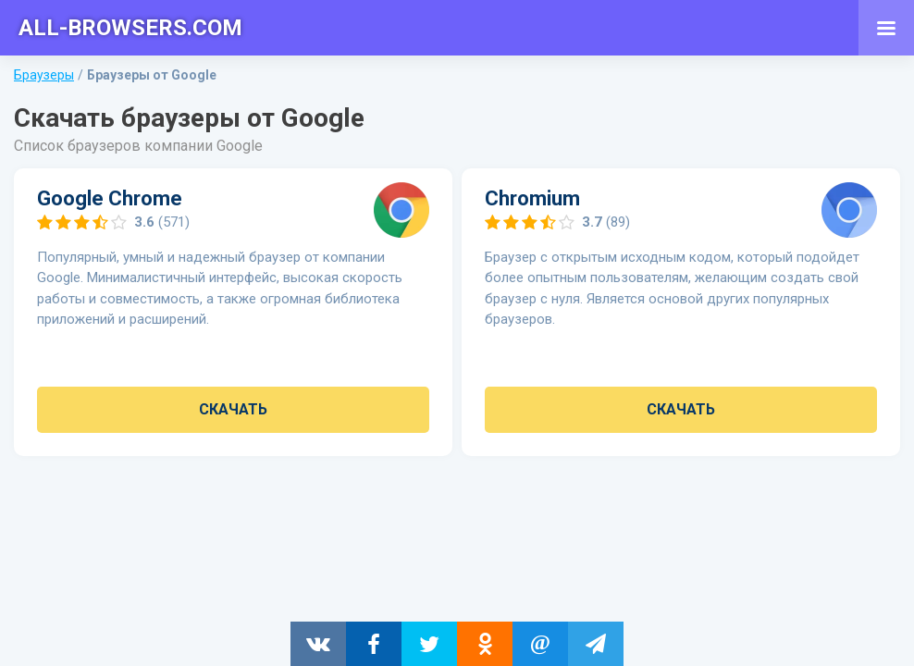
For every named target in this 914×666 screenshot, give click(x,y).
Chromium (532, 198)
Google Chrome (109, 198)
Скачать (233, 409)
